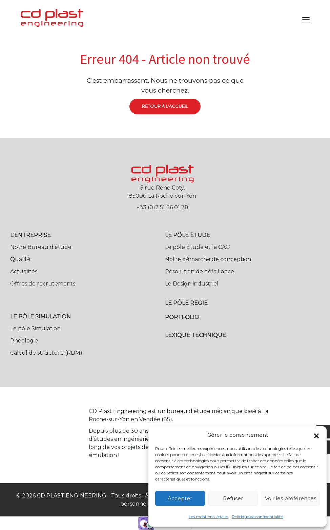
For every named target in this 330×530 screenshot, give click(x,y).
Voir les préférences (290, 498)
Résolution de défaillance (199, 271)
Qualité (20, 259)
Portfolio (182, 317)
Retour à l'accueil (165, 106)
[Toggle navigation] (306, 20)
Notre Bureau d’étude (40, 247)
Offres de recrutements (42, 283)
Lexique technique (195, 335)
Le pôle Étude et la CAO (197, 247)
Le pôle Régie (186, 303)
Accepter (180, 498)
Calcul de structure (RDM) (46, 353)
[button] (316, 435)
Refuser (233, 498)
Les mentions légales (208, 516)
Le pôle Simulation (35, 328)
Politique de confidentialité (257, 516)
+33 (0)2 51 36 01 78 (162, 207)
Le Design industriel (192, 283)
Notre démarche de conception (208, 259)
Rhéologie (24, 340)
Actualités (23, 271)
